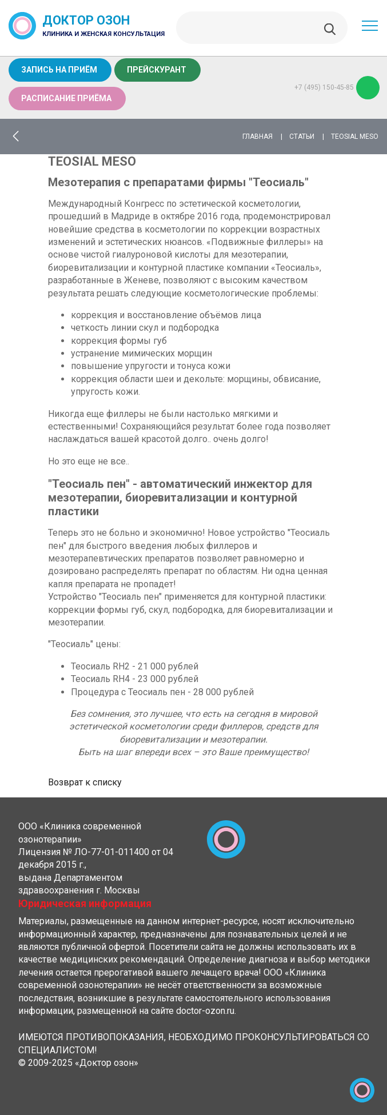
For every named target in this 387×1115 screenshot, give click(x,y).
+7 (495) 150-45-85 (337, 87)
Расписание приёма (66, 98)
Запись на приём (59, 69)
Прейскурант (156, 69)
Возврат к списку (85, 782)
